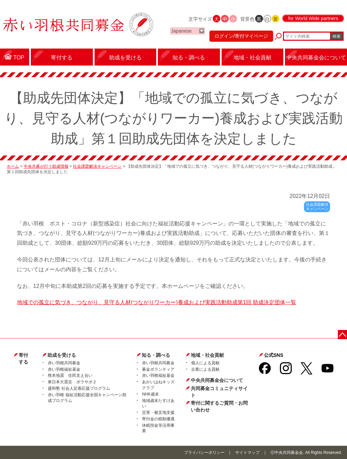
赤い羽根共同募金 (64, 363)
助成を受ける (61, 355)
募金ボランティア (158, 369)
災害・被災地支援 (158, 412)
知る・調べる (156, 355)
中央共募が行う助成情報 (46, 166)
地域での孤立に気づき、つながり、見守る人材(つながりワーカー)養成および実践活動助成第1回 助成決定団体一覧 (156, 302)
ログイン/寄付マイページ (241, 36)
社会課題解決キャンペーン (97, 166)
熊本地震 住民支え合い (70, 375)
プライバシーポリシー (204, 452)
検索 (336, 36)
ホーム (13, 166)
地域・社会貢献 (207, 355)
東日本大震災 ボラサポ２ (72, 382)
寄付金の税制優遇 (158, 419)
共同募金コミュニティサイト (219, 392)
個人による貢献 (205, 363)
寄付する (23, 358)
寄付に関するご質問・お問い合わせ (219, 406)
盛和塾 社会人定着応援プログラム (79, 388)
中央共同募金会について (217, 380)
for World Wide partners (313, 18)
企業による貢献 (205, 369)
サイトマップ (247, 452)
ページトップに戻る (343, 334)
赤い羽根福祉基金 (64, 369)
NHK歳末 (150, 394)
